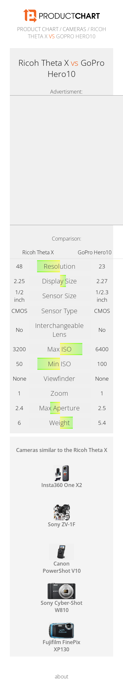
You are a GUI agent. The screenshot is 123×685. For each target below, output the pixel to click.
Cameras (74, 29)
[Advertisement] (61, 160)
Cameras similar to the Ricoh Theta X (61, 450)
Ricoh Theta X (38, 252)
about (61, 676)
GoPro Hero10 (95, 252)
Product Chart (37, 29)
